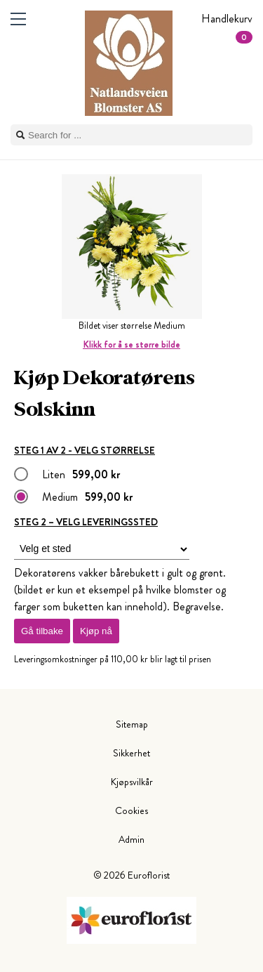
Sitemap (132, 724)
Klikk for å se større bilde (131, 344)
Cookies (131, 810)
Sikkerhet (131, 753)
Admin (131, 839)
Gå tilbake (42, 631)
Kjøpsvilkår (132, 782)
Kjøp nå (96, 631)
